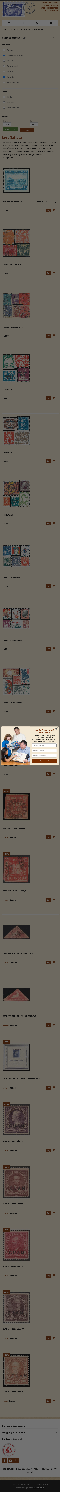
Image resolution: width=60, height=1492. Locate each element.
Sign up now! (44, 761)
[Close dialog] (56, 728)
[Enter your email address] (44, 756)
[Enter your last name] (44, 750)
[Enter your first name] (44, 745)
